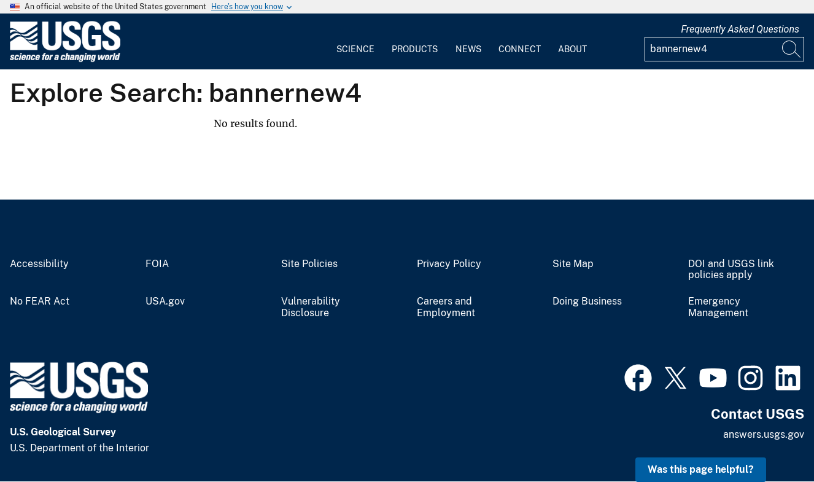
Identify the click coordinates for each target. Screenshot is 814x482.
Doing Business (587, 301)
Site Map (573, 264)
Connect (519, 49)
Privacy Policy (449, 264)
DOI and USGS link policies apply (731, 269)
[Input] (724, 49)
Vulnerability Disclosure (310, 307)
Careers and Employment (446, 307)
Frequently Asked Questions (740, 29)
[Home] (65, 59)
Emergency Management (718, 307)
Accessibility (39, 264)
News (468, 49)
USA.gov (165, 301)
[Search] (792, 49)
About (572, 49)
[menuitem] (355, 42)
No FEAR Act (39, 301)
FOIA (157, 264)
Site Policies (309, 264)
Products (415, 49)
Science (355, 49)
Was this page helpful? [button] (701, 469)
